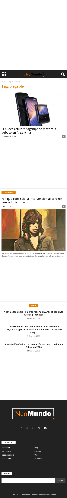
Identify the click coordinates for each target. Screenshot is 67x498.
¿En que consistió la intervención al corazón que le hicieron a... (32, 200)
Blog (36, 448)
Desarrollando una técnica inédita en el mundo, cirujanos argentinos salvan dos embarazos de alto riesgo (34, 329)
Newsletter (39, 458)
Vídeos (38, 455)
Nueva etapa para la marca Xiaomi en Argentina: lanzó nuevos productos (33, 313)
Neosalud (5, 448)
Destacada (6, 458)
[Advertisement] (33, 35)
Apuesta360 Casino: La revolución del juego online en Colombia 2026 (33, 345)
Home (3, 82)
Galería (38, 451)
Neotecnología (7, 455)
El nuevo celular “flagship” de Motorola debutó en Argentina (28, 131)
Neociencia (6, 451)
